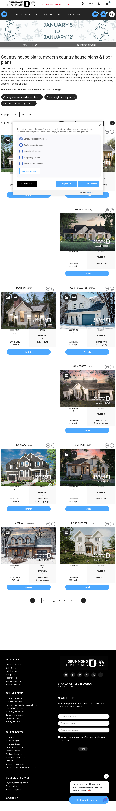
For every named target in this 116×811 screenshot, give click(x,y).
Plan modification (13, 744)
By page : (5, 114)
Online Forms (14, 693)
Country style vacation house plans (21, 97)
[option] (87, 232)
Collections (11, 668)
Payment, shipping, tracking (17, 783)
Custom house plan (14, 747)
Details (28, 195)
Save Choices (27, 183)
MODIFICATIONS (73, 14)
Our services (14, 732)
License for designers (15, 764)
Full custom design (14, 701)
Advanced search (13, 664)
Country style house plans (61, 97)
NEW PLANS (48, 14)
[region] (58, 158)
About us (12, 798)
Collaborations (12, 671)
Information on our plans (16, 757)
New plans (10, 674)
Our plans (12, 659)
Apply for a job (12, 718)
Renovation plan (13, 750)
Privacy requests (13, 721)
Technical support (13, 789)
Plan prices (10, 737)
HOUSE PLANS (21, 14)
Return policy (11, 786)
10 (14, 114)
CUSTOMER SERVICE (17, 777)
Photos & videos (13, 684)
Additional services (14, 754)
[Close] (99, 125)
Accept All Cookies (88, 183)
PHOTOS (59, 14)
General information (14, 708)
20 (22, 114)
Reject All (66, 183)
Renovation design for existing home (21, 705)
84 (72, 600)
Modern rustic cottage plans (18, 103)
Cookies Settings (29, 171)
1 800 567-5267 (65, 686)
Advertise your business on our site (21, 767)
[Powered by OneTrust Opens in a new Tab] (90, 193)
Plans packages (12, 740)
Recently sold (11, 678)
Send (82, 748)
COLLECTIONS (35, 14)
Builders (9, 760)
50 (30, 114)
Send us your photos (15, 711)
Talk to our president (15, 715)
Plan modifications (14, 698)
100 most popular (13, 681)
